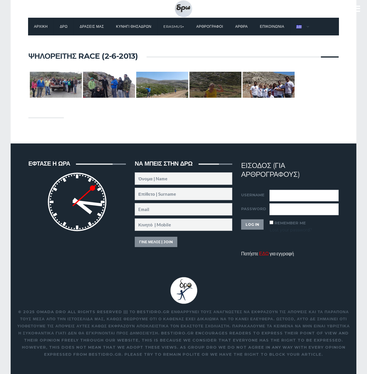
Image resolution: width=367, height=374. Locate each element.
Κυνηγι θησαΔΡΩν (133, 26)
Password (253, 208)
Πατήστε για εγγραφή (267, 253)
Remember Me (290, 223)
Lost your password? (290, 230)
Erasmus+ (173, 26)
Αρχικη (41, 26)
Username (252, 194)
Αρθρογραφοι (209, 26)
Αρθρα (241, 26)
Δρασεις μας (92, 26)
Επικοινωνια (272, 26)
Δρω (63, 26)
